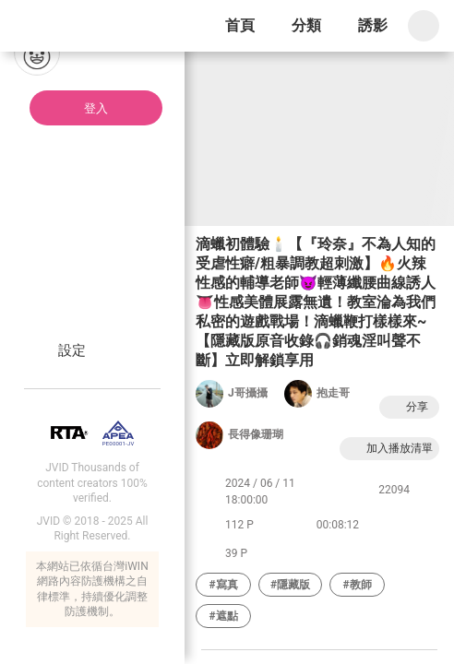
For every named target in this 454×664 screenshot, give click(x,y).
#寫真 (223, 584)
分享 (407, 407)
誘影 (373, 25)
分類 (306, 25)
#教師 (357, 584)
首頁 (240, 25)
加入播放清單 (389, 449)
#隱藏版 (290, 584)
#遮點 (223, 616)
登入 (96, 108)
